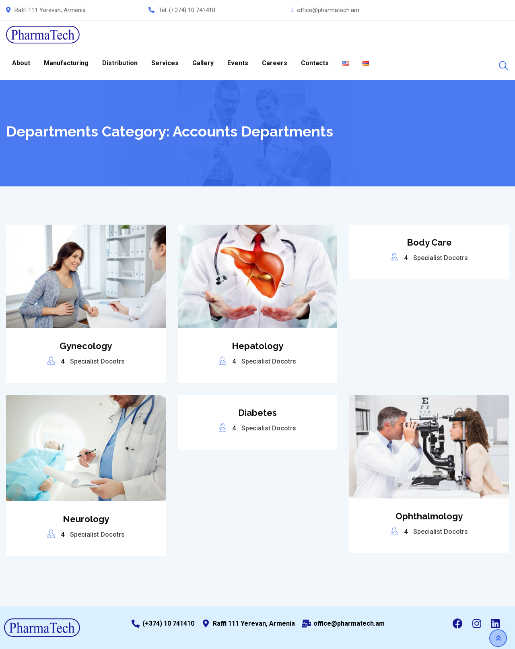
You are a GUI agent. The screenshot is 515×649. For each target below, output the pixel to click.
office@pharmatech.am (328, 10)
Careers (274, 63)
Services (165, 63)
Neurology (86, 519)
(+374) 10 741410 (192, 10)
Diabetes (257, 412)
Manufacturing (66, 63)
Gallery (203, 63)
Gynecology (86, 346)
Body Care (429, 242)
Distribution (120, 63)
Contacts (315, 63)
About (21, 63)
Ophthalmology (429, 516)
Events (237, 63)
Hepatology (257, 346)
